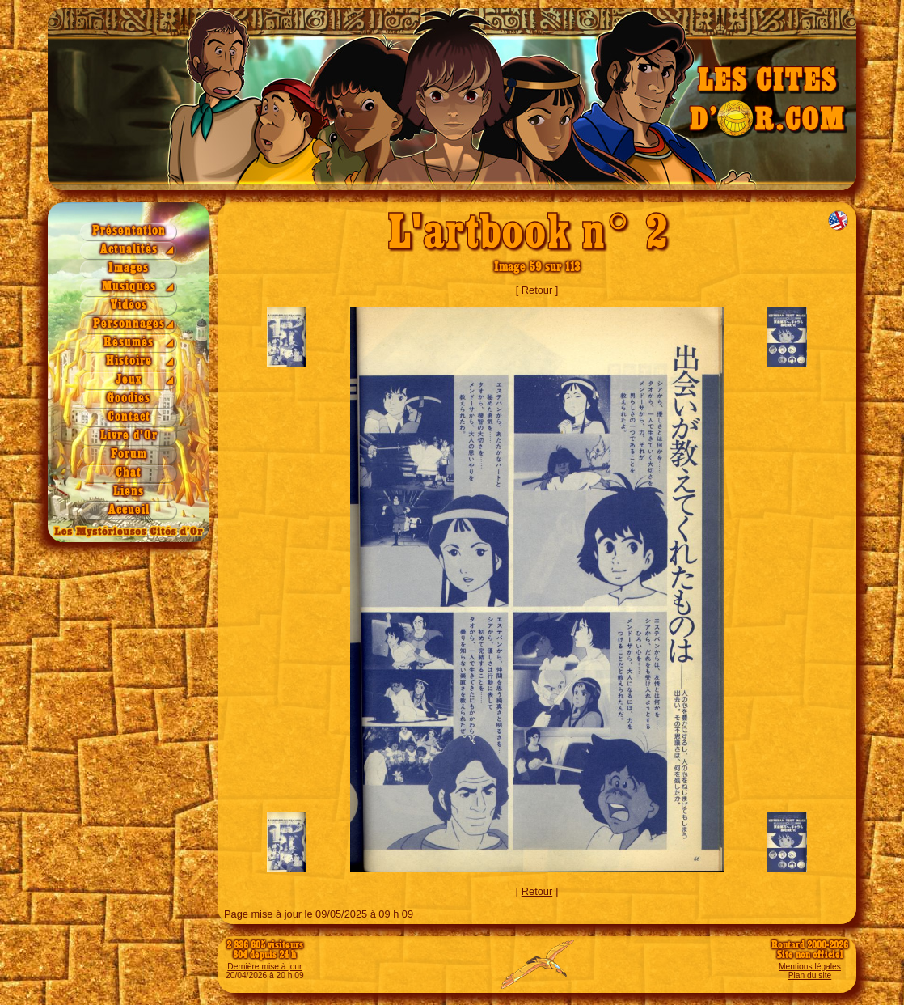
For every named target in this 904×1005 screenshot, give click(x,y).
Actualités (129, 250)
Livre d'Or (129, 436)
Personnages (129, 324)
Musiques (129, 287)
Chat (129, 473)
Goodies (128, 398)
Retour (537, 290)
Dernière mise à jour (264, 966)
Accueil (129, 510)
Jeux (129, 380)
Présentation (129, 231)
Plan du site (809, 975)
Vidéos (129, 305)
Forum (129, 454)
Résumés (128, 343)
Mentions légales (810, 966)
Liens (128, 492)
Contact (129, 417)
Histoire (129, 361)
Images (128, 268)
